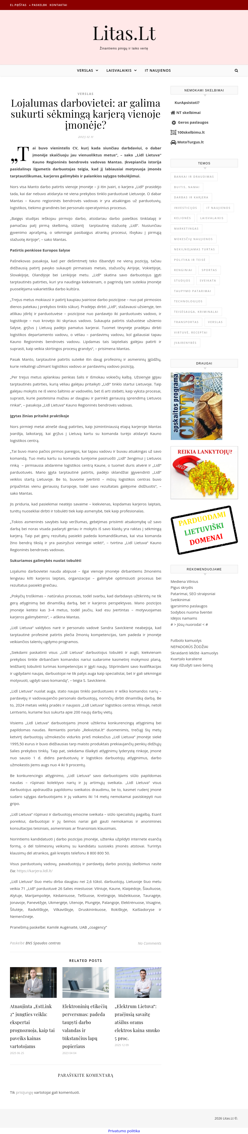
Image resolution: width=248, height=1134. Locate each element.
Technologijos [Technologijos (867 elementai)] (188, 301)
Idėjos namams (184, 618)
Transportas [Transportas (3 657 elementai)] (186, 322)
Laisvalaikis (119, 70)
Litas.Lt (124, 32)
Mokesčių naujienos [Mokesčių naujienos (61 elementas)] (193, 239)
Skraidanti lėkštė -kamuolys (194, 652)
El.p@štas (18, 5)
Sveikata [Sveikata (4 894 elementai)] (208, 280)
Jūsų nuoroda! (189, 624)
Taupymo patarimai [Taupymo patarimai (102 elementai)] (192, 291)
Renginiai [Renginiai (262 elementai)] (183, 270)
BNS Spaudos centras (43, 943)
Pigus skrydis (182, 587)
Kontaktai (58, 5)
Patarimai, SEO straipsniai (193, 593)
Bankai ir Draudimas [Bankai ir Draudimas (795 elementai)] (194, 176)
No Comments (149, 943)
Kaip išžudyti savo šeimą (192, 665)
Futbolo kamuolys (186, 640)
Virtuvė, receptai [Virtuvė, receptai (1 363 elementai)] (191, 332)
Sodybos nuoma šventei (191, 612)
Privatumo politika (124, 1130)
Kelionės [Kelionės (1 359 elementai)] (182, 218)
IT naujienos (158, 70)
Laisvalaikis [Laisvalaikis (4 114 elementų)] (212, 218)
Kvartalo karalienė (186, 658)
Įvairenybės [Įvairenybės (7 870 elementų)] (185, 343)
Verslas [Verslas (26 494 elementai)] (215, 322)
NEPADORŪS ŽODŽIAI (189, 646)
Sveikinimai (180, 599)
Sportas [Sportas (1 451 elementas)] (209, 270)
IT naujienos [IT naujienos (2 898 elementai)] (219, 208)
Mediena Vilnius (184, 581)
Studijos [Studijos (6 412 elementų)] (182, 280)
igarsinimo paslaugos (189, 605)
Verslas (85, 70)
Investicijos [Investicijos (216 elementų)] (185, 208)
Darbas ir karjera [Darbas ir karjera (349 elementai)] (191, 197)
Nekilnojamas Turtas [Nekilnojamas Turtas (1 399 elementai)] (194, 249)
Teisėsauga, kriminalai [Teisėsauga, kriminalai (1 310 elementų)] (196, 312)
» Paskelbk (38, 5)
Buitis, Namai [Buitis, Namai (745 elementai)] (187, 187)
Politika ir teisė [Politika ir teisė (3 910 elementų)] (190, 260)
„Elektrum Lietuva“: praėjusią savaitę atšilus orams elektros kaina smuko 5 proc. (137, 1022)
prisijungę (24, 1092)
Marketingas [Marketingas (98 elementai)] (186, 228)
